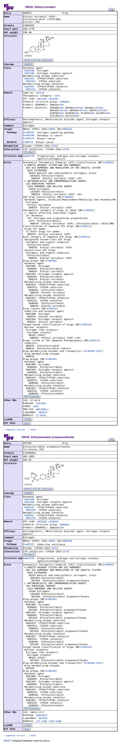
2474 (57, 96)
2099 (51, 129)
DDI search (29, 152)
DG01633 (29, 79)
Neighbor (28, 64)
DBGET (7, 741)
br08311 (94, 340)
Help (111, 9)
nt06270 (28, 142)
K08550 (66, 129)
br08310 (85, 325)
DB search (47, 60)
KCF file (36, 60)
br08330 (50, 261)
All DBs (27, 419)
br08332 (52, 309)
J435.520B (54, 722)
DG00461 (65, 102)
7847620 (41, 403)
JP (61, 105)
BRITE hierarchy (31, 397)
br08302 (67, 197)
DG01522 (31, 89)
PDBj (44, 409)
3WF (38, 409)
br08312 (84, 237)
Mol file (27, 60)
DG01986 (29, 71)
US (61, 108)
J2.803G (41, 415)
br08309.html (93, 351)
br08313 (85, 226)
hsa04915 (28, 132)
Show (26, 423)
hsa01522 (28, 545)
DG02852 (29, 87)
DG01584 (29, 73)
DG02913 (31, 81)
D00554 (43, 412)
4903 (36, 406)
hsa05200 (28, 135)
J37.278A (41, 722)
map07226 (28, 156)
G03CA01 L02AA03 (47, 99)
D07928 (43, 719)
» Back (32, 430)
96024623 (41, 716)
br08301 (88, 210)
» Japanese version (14, 430)
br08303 (108, 162)
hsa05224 (28, 138)
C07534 (40, 93)
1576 (54, 146)
